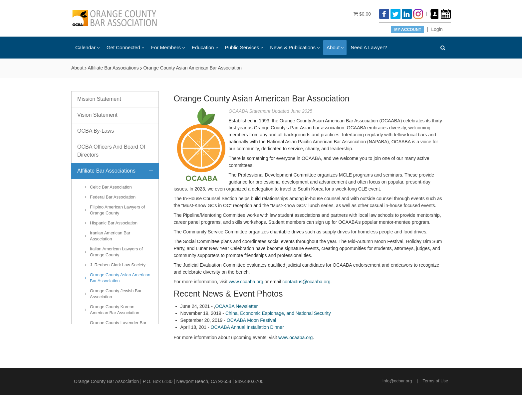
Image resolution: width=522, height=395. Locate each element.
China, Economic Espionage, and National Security (278, 313)
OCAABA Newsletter (236, 306)
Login (436, 29)
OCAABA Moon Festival (251, 320)
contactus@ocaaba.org (306, 281)
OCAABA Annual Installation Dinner (247, 327)
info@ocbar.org (397, 380)
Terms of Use (435, 380)
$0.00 (362, 14)
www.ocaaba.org (246, 281)
